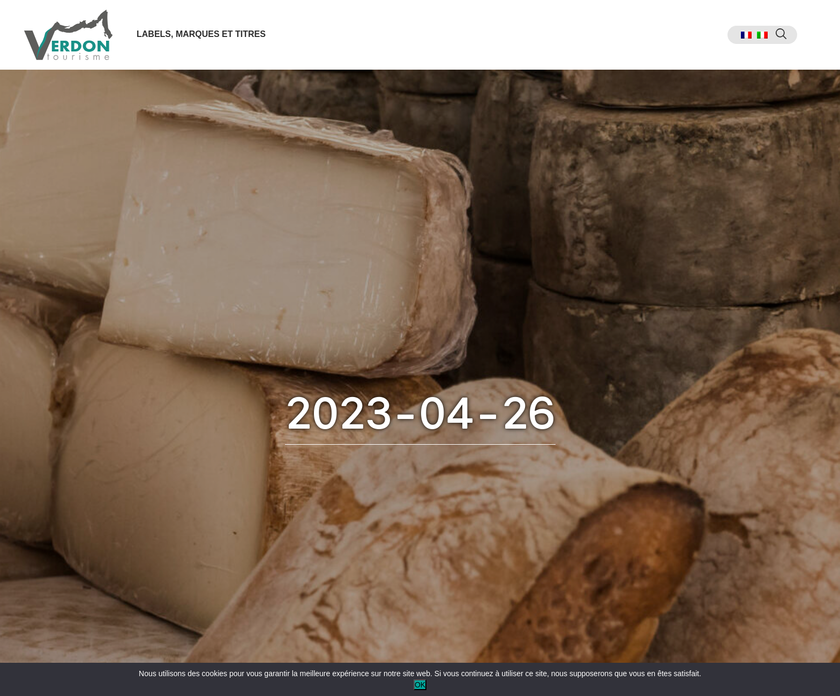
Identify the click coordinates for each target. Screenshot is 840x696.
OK (420, 684)
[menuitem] (746, 35)
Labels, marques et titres (201, 34)
